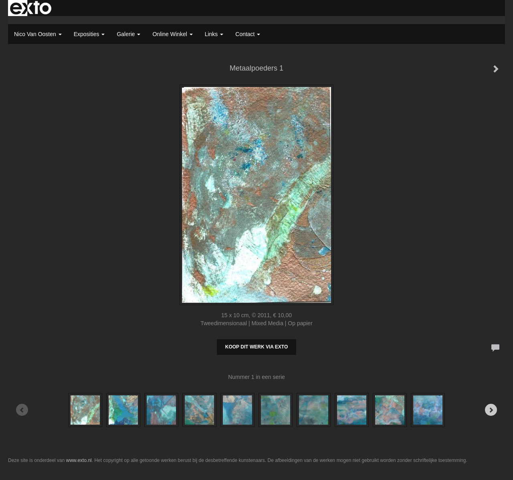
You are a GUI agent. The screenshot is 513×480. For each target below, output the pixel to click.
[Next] (491, 410)
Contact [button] (247, 34)
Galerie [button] (128, 34)
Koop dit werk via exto (256, 347)
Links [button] (214, 34)
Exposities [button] (89, 34)
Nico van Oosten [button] (38, 34)
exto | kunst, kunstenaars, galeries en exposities (30, 8)
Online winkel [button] (172, 34)
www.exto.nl (79, 460)
